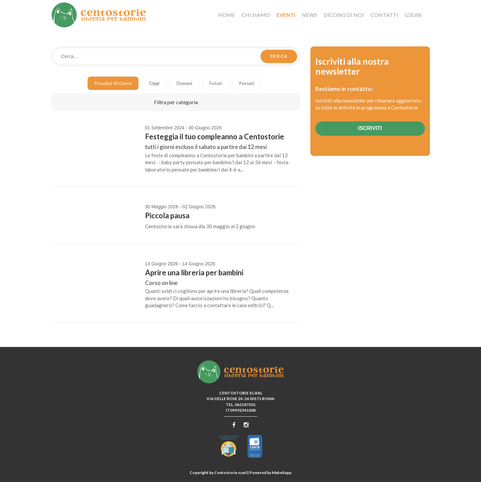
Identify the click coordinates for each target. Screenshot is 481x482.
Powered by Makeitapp (270, 472)
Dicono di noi (344, 15)
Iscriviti (370, 128)
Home (226, 15)
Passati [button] (246, 83)
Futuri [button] (215, 83)
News (309, 15)
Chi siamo (256, 15)
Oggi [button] (154, 83)
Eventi (286, 15)
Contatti (384, 15)
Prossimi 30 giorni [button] (113, 83)
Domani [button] (184, 83)
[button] (175, 102)
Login (413, 15)
